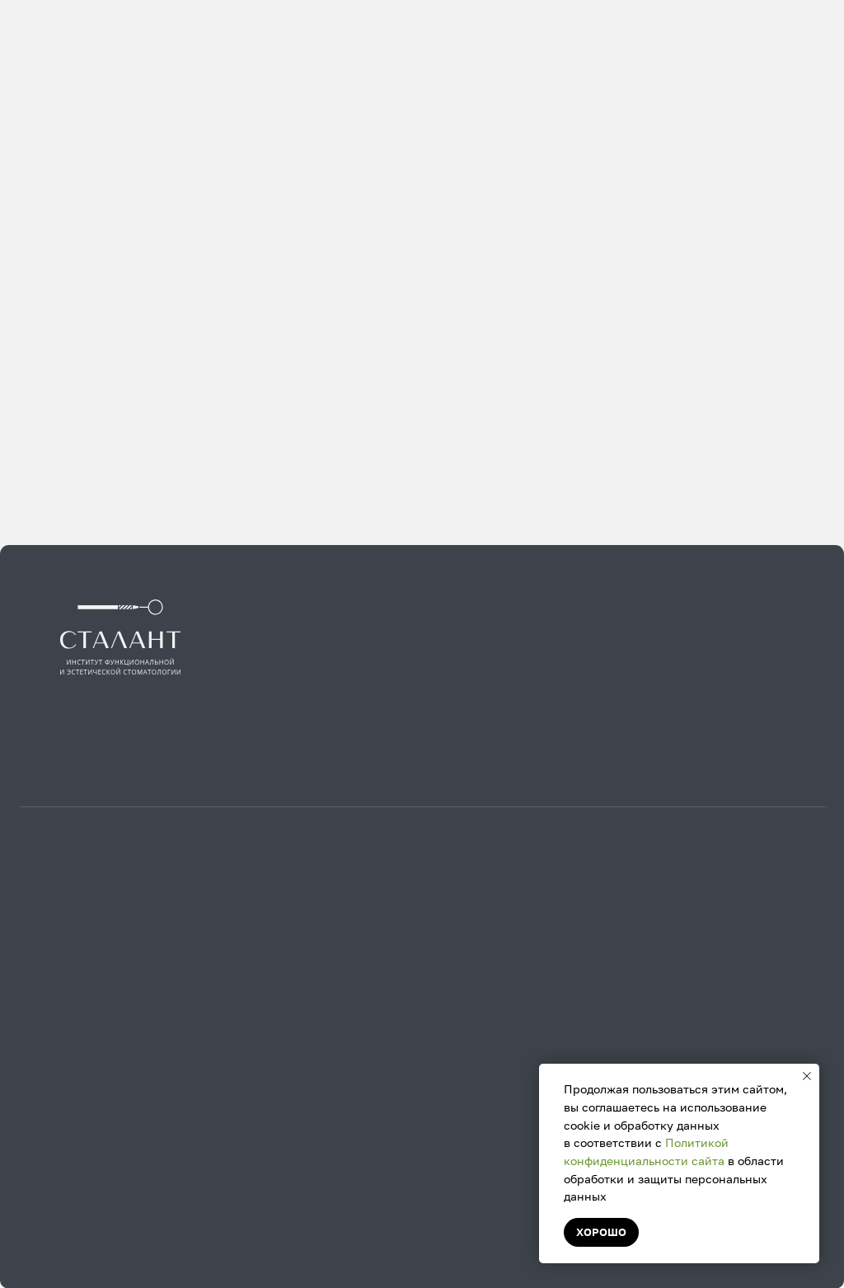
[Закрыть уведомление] (807, 1076)
